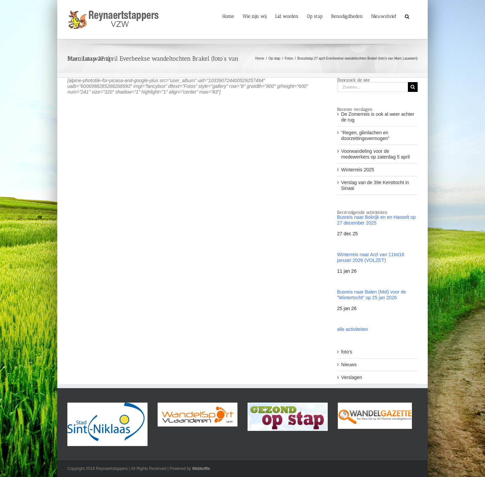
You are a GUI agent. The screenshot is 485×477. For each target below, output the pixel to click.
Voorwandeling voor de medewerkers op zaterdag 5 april (375, 154)
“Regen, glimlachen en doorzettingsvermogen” (365, 135)
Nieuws (349, 364)
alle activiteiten (352, 329)
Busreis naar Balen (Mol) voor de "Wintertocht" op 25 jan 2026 (371, 294)
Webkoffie (201, 468)
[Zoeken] (413, 87)
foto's (346, 351)
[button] (407, 16)
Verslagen (351, 377)
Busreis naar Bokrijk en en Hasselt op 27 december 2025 (376, 220)
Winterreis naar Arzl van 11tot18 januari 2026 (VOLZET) (370, 257)
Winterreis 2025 (357, 169)
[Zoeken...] (372, 87)
